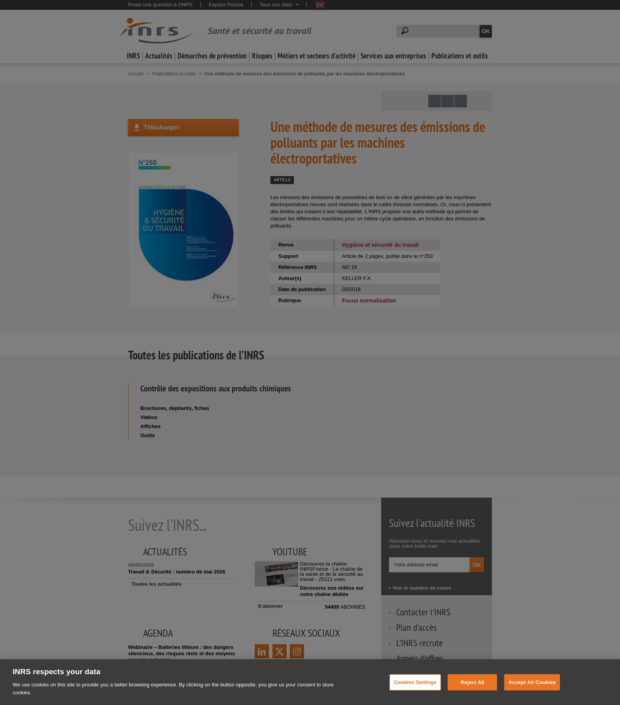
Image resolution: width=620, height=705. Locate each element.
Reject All (472, 689)
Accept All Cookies (532, 689)
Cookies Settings (415, 689)
